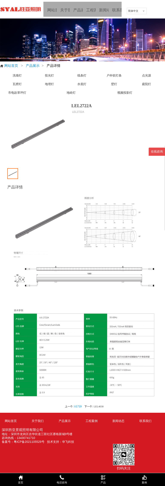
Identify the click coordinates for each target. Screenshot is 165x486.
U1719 (78, 406)
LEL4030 (99, 406)
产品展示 (33, 65)
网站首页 (9, 66)
